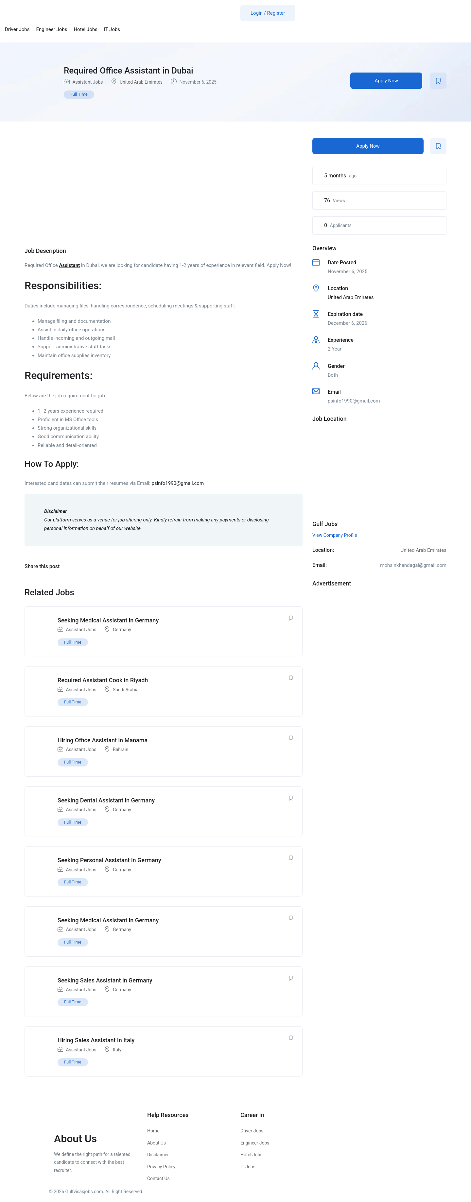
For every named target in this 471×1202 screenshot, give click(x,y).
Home (153, 1130)
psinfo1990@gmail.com (177, 483)
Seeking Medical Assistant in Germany (108, 620)
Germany (122, 629)
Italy (117, 1049)
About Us (156, 1142)
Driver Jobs (17, 29)
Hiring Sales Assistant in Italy (96, 1040)
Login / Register (268, 13)
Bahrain (120, 749)
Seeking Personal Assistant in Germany (109, 860)
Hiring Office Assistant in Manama (103, 740)
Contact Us (158, 1178)
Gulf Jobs (325, 523)
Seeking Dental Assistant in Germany (106, 800)
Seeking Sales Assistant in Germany (105, 980)
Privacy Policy (161, 1166)
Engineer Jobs (51, 29)
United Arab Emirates (141, 82)
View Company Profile (334, 535)
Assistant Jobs (87, 82)
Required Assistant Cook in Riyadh (103, 680)
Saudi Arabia (126, 689)
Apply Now (386, 81)
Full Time (79, 94)
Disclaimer (158, 1154)
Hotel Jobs (85, 29)
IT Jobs (112, 29)
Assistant (69, 265)
